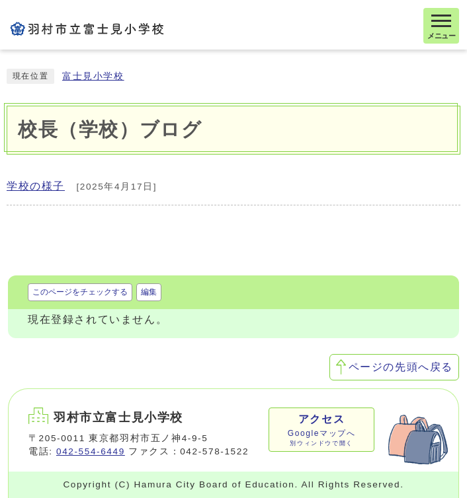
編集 (149, 292)
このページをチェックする (80, 292)
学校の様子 (36, 186)
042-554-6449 (90, 451)
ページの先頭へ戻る (401, 367)
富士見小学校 (93, 76)
